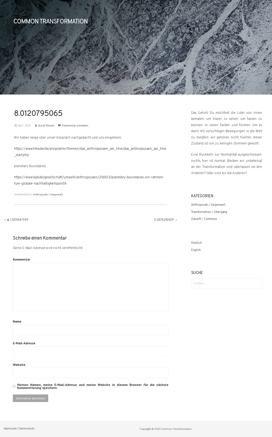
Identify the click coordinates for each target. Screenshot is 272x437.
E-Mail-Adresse (24, 343)
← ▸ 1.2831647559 (16, 220)
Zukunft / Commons (204, 219)
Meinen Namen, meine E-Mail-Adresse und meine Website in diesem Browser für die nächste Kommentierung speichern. (92, 386)
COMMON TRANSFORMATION (50, 22)
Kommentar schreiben (75, 126)
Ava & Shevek (46, 126)
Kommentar (21, 259)
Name (17, 321)
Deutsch (196, 243)
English (196, 250)
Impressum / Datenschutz (19, 429)
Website (19, 364)
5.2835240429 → (165, 220)
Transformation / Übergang (209, 212)
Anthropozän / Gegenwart (48, 194)
